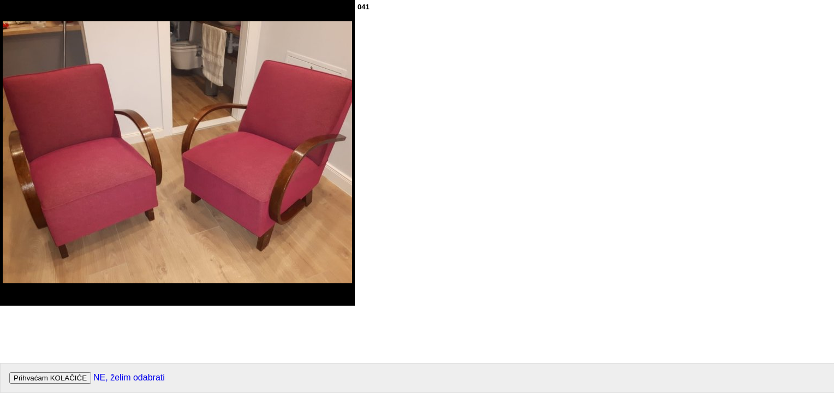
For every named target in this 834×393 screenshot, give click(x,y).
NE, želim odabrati (129, 377)
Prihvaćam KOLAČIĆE (50, 378)
